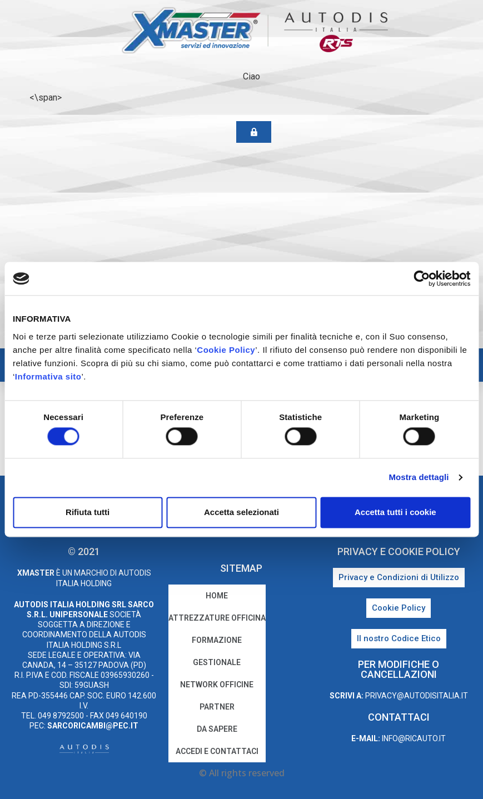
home (217, 595)
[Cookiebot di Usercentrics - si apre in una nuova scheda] (421, 278)
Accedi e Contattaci (217, 751)
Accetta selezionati (241, 512)
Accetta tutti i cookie (395, 512)
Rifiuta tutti (87, 512)
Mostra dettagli (419, 477)
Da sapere (217, 729)
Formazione (217, 640)
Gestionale (217, 662)
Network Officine (216, 684)
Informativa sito (48, 376)
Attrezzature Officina (217, 617)
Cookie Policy (226, 349)
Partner (217, 706)
